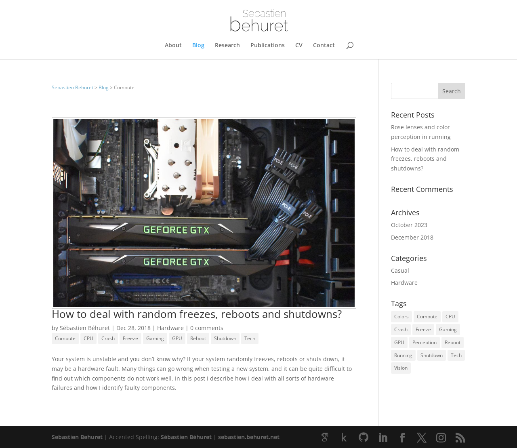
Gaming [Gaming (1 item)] (448, 329)
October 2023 (409, 225)
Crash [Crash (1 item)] (401, 329)
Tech (249, 338)
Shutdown (225, 338)
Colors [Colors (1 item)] (401, 316)
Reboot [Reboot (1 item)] (452, 342)
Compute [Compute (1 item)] (427, 316)
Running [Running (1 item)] (403, 355)
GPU (177, 338)
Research (227, 45)
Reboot (198, 338)
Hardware (170, 328)
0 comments (206, 328)
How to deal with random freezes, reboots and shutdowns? (197, 314)
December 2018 (412, 237)
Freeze (130, 338)
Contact (324, 45)
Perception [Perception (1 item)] (424, 342)
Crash (108, 338)
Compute (65, 338)
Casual (400, 270)
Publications (267, 45)
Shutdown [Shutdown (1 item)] (431, 355)
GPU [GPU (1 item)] (399, 342)
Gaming (155, 338)
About (173, 45)
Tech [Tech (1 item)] (456, 355)
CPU (88, 338)
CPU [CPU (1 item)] (450, 316)
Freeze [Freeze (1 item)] (423, 329)
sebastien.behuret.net (249, 437)
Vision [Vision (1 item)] (401, 367)
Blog (198, 45)
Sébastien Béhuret (85, 328)
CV (299, 45)
